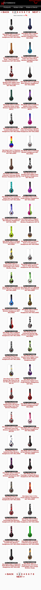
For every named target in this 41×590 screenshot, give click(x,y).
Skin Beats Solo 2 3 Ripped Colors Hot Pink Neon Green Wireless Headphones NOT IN (30, 220)
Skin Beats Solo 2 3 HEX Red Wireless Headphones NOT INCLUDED (30, 405)
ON (26, 15)
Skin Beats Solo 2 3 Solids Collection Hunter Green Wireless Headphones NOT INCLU (11, 107)
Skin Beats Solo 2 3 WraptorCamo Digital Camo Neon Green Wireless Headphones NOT (29, 358)
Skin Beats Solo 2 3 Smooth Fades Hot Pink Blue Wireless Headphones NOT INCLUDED (30, 130)
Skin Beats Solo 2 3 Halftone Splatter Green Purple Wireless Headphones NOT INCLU (30, 107)
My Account (32, 0)
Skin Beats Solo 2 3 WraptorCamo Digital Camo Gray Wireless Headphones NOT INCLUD (29, 175)
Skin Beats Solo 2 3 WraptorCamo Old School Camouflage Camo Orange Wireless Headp (30, 566)
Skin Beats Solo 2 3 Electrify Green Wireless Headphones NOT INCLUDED (11, 289)
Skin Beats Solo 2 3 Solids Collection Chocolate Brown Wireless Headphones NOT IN (11, 175)
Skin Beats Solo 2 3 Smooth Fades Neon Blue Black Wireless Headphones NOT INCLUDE (29, 59)
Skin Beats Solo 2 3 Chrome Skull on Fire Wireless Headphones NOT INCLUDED (30, 243)
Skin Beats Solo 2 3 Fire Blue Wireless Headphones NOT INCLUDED (11, 311)
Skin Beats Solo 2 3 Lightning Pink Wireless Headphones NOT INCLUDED (30, 429)
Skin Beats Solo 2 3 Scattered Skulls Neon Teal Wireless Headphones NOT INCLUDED (11, 198)
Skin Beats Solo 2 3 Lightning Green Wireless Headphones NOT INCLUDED (30, 289)
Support (38, 0)
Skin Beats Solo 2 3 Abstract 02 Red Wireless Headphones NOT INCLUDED (30, 452)
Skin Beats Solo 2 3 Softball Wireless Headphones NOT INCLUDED (11, 243)
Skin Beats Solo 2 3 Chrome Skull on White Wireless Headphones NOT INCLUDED (30, 266)
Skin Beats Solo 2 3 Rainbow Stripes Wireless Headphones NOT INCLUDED (11, 151)
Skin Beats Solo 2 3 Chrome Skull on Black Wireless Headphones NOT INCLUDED (11, 35)
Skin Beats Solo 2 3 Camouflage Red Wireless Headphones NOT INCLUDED (11, 520)
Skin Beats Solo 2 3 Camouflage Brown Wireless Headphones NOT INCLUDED (11, 498)
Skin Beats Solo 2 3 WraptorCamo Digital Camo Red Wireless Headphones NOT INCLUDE (11, 83)
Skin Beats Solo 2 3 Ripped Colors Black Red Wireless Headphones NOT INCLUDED (11, 334)
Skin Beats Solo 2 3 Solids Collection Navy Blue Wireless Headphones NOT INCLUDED (29, 36)
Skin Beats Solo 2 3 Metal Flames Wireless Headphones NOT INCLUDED (30, 311)
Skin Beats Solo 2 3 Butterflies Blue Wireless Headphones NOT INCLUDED (11, 452)
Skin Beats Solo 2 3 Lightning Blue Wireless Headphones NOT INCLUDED (11, 220)
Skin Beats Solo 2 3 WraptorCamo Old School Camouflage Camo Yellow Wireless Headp (11, 266)
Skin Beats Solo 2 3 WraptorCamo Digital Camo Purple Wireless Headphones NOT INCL (30, 382)
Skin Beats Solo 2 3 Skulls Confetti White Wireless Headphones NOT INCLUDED (11, 130)
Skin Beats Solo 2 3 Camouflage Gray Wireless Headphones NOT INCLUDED (11, 358)
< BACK (5, 12)
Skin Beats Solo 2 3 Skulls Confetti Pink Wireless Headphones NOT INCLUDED (11, 542)
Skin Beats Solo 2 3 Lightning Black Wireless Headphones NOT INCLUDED (30, 83)
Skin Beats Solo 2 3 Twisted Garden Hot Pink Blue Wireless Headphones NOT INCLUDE (11, 475)
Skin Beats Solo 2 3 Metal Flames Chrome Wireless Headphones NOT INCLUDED (30, 520)
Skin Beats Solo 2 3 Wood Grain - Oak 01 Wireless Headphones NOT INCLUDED (11, 59)
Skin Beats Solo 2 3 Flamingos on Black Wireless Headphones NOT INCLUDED (30, 475)
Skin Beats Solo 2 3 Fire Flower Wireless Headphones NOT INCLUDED (30, 497)
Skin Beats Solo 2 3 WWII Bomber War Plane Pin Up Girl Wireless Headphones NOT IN (11, 381)
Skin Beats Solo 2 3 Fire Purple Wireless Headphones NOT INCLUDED (30, 198)
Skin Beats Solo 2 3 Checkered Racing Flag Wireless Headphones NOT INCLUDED (29, 334)
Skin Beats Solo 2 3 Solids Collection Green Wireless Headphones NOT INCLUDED (30, 542)
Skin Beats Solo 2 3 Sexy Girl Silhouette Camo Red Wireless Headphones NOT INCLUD (11, 429)
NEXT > (36, 12)
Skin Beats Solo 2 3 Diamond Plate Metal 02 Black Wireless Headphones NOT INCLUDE (11, 565)
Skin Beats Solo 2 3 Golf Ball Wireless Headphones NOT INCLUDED (30, 152)
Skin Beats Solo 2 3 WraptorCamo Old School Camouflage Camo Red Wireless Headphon (11, 405)
